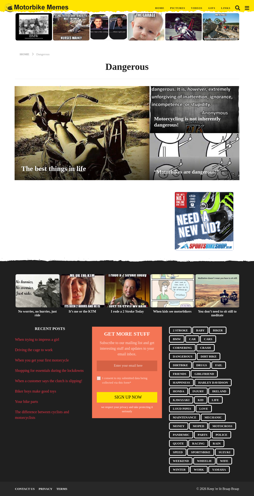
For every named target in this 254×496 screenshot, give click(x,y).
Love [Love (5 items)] (203, 408)
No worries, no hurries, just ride (37, 313)
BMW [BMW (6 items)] (177, 339)
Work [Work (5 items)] (199, 469)
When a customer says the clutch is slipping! (48, 381)
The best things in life (53, 168)
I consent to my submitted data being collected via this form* (122, 380)
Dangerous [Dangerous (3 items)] (182, 356)
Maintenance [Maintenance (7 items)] (184, 417)
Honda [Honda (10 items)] (178, 391)
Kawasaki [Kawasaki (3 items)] (181, 400)
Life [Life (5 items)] (215, 400)
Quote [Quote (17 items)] (178, 443)
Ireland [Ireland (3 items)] (219, 391)
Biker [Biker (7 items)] (218, 330)
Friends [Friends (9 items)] (179, 374)
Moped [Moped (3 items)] (198, 426)
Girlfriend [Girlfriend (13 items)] (204, 374)
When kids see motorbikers (172, 311)
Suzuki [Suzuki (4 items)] (224, 452)
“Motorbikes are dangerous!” (186, 172)
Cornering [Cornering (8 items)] (182, 347)
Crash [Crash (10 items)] (205, 347)
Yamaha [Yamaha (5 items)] (219, 469)
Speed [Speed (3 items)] (178, 452)
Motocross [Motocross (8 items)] (222, 426)
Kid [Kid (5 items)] (201, 400)
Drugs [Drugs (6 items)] (201, 365)
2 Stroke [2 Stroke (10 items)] (180, 330)
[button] (237, 8)
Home (159, 8)
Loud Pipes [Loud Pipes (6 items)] (182, 408)
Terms (61, 489)
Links (225, 8)
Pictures (177, 8)
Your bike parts (26, 402)
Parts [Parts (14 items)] (202, 434)
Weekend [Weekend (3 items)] (181, 461)
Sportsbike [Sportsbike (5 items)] (200, 452)
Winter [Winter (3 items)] (179, 469)
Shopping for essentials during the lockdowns (49, 371)
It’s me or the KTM (82, 311)
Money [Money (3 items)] (179, 426)
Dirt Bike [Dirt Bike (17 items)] (209, 356)
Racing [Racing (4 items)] (198, 443)
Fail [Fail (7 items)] (218, 365)
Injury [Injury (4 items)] (198, 391)
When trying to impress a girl (37, 339)
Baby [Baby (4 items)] (200, 330)
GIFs (211, 8)
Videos (196, 8)
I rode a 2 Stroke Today (127, 311)
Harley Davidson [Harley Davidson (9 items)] (213, 382)
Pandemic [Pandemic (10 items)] (181, 434)
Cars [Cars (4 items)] (208, 339)
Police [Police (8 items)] (221, 434)
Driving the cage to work (34, 350)
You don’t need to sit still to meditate (217, 313)
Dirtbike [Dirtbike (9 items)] (180, 365)
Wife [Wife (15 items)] (224, 461)
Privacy (45, 489)
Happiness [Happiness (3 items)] (181, 382)
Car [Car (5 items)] (192, 339)
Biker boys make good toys (35, 391)
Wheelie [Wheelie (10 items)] (204, 461)
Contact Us (25, 489)
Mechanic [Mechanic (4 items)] (213, 417)
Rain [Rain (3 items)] (217, 443)
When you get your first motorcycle (42, 360)
